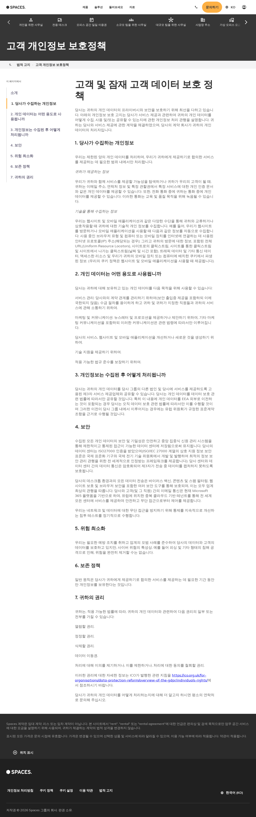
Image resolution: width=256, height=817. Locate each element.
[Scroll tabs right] (243, 22)
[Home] (10, 65)
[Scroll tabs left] (12, 22)
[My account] (244, 7)
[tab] (30, 22)
